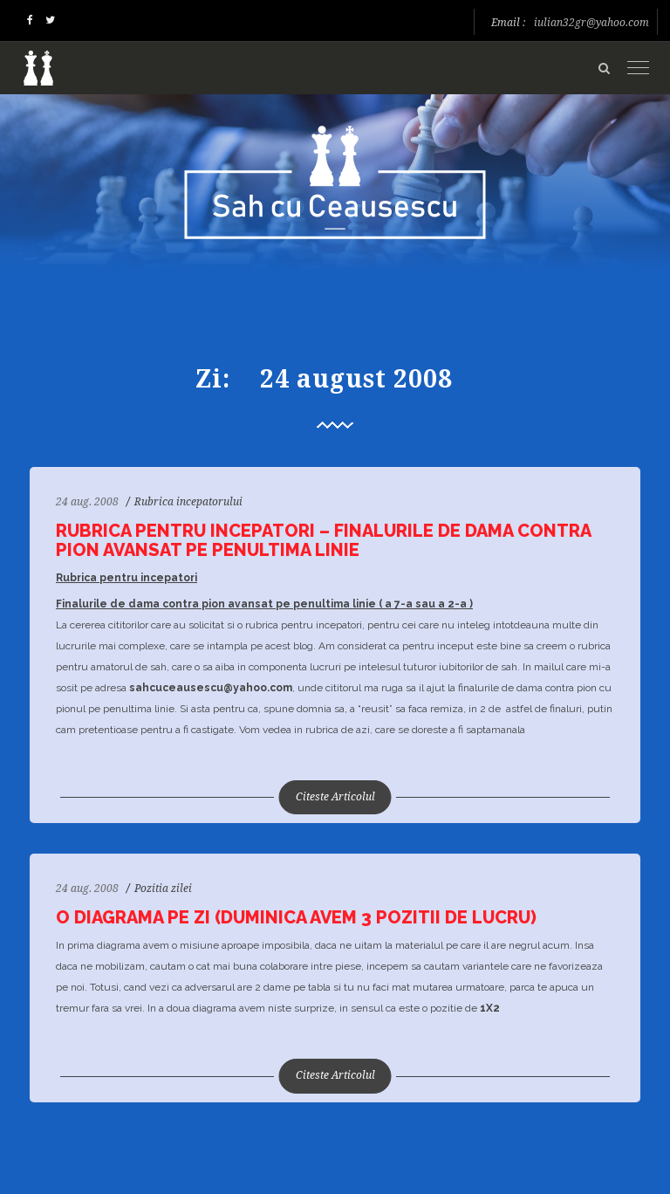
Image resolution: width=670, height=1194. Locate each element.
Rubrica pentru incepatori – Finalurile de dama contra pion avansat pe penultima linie (323, 540)
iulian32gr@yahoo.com (591, 23)
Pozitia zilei (163, 888)
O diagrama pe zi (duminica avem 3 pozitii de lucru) (296, 917)
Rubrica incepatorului (188, 502)
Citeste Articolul (335, 797)
